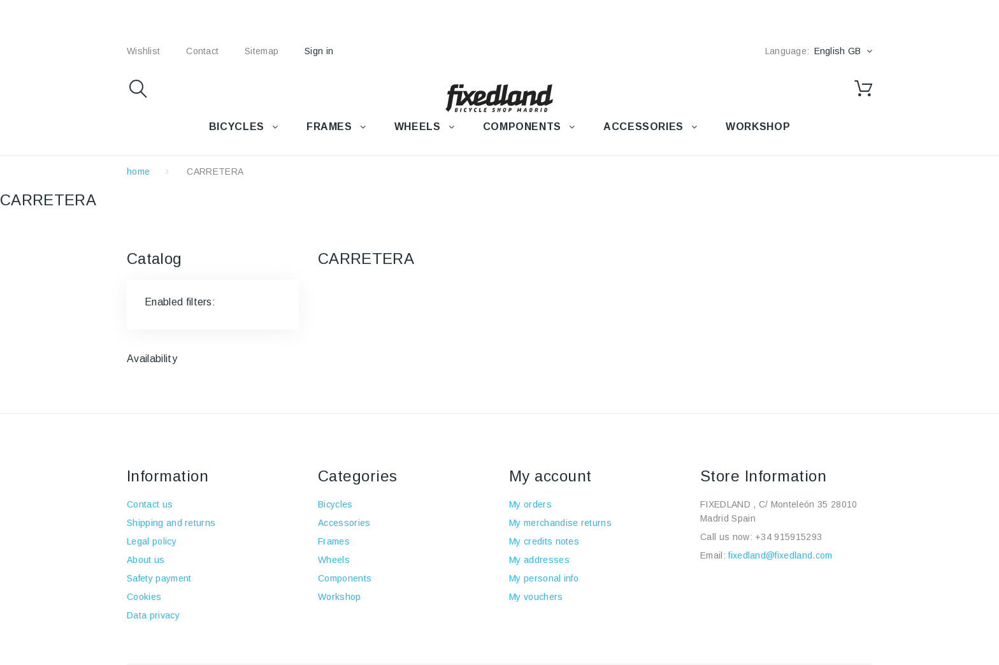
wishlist (143, 51)
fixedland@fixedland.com (780, 555)
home (138, 171)
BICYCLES (236, 126)
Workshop (339, 597)
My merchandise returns (560, 523)
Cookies (144, 597)
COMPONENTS (522, 126)
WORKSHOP (758, 126)
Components (344, 578)
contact (202, 51)
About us (146, 560)
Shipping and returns (171, 523)
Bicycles (335, 504)
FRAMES (329, 126)
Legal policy (151, 541)
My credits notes (544, 541)
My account (550, 476)
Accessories (643, 126)
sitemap (261, 51)
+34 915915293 (788, 537)
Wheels (334, 560)
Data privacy (153, 615)
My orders (530, 504)
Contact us (150, 504)
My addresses (539, 560)
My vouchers (536, 597)
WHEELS (417, 126)
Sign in (319, 51)
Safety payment (159, 578)
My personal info (544, 578)
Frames (334, 541)
